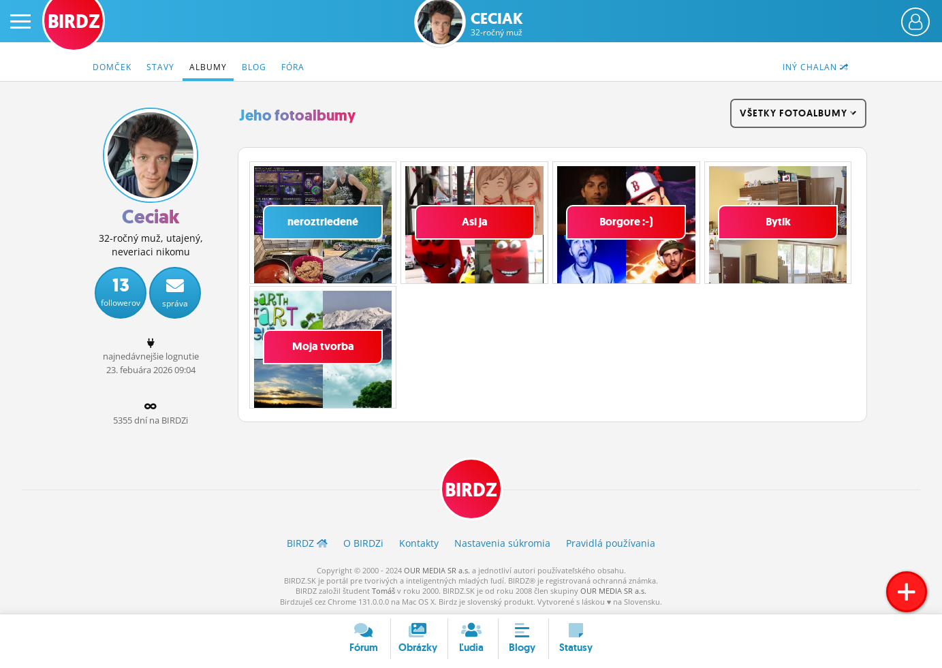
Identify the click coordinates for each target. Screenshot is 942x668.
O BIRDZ (363, 543)
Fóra (292, 67)
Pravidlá (610, 543)
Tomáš (383, 591)
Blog (254, 67)
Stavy (160, 67)
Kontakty (419, 543)
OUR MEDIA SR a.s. (437, 570)
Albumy (208, 67)
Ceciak (497, 24)
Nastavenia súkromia (502, 543)
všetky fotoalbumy (798, 113)
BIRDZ (471, 490)
